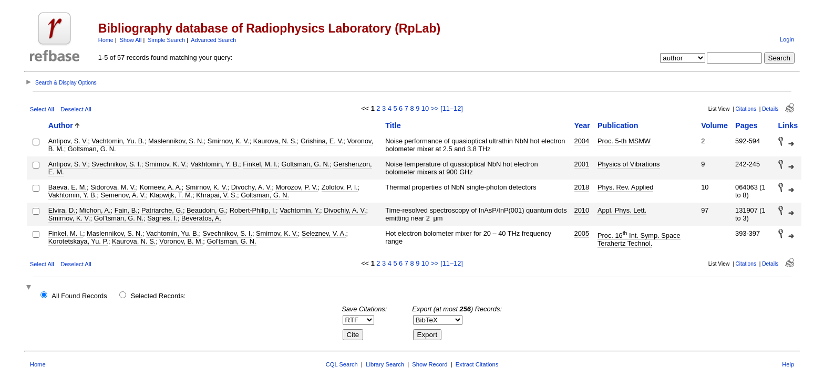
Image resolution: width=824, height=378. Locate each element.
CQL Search (342, 364)
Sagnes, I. (162, 218)
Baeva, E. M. (67, 187)
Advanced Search (213, 40)
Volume (714, 125)
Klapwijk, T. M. (171, 195)
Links (788, 125)
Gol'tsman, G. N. (231, 241)
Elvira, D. (62, 210)
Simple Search (166, 40)
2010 (581, 210)
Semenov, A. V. (123, 195)
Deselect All (75, 109)
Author (60, 125)
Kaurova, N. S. (275, 141)
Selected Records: (158, 296)
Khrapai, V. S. (216, 195)
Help (788, 364)
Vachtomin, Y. (300, 210)
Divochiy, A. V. (345, 210)
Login (787, 39)
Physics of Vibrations (629, 164)
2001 (581, 164)
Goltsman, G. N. (92, 149)
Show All (131, 40)
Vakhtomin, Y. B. (215, 164)
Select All (42, 109)
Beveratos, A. (201, 218)
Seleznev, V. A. (324, 233)
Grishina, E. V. (322, 141)
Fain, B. (126, 210)
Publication (618, 125)
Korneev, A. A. (161, 187)
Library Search (385, 364)
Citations (745, 109)
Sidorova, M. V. (113, 187)
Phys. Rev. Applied (625, 187)
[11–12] (451, 108)
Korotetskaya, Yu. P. (78, 241)
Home (106, 40)
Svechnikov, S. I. (116, 164)
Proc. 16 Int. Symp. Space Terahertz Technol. (639, 239)
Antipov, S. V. (68, 141)
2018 (581, 187)
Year (582, 125)
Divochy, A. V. (251, 187)
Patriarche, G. (162, 210)
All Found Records (79, 296)
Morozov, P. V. (296, 187)
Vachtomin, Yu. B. (118, 141)
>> (435, 108)
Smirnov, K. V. (229, 141)
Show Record (429, 364)
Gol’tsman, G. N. (119, 218)
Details (770, 109)
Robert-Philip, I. (253, 210)
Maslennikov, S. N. (176, 141)
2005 (581, 233)
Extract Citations (477, 364)
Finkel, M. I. (260, 164)
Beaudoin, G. (206, 210)
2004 (581, 141)
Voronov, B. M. (181, 241)
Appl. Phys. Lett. (622, 210)
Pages (746, 125)
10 (425, 108)
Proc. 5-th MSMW (624, 141)
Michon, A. (95, 210)
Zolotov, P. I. (340, 187)
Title (392, 125)
